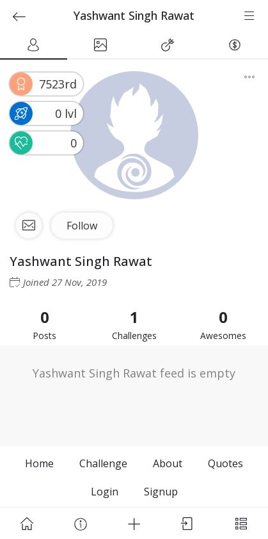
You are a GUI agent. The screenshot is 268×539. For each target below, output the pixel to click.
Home (39, 463)
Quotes (225, 463)
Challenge (103, 463)
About (167, 463)
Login (104, 492)
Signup (161, 492)
